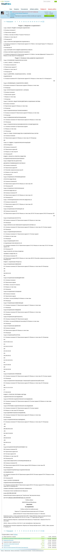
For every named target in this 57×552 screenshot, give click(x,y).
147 (42, 547)
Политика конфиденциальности (38, 550)
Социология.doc (7, 545)
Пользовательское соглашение (25, 550)
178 (42, 538)
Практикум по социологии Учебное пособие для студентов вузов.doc (17, 538)
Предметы (16, 9)
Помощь (2, 550)
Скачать (49, 15)
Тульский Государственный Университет (19, 13)
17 (39, 21)
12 (28, 21)
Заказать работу (52, 9)
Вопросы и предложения (15, 550)
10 (23, 21)
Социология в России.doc (8, 540)
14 (32, 21)
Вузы (11, 9)
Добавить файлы (34, 9)
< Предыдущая (9, 21)
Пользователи (24, 9)
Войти (2, 1)
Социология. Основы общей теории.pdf (11, 543)
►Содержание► (0, 40)
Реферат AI (43, 9)
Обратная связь (7, 550)
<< (4, 21)
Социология (12, 14)
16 (36, 21)
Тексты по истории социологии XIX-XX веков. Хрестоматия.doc (16, 547)
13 (30, 21)
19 (43, 21)
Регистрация (6, 1)
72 (42, 540)
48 (42, 545)
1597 (42, 543)
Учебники (12, 15)
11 (26, 21)
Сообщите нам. (35, 11)
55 (42, 542)
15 (34, 21)
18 (41, 21)
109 (42, 536)
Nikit (11, 11)
